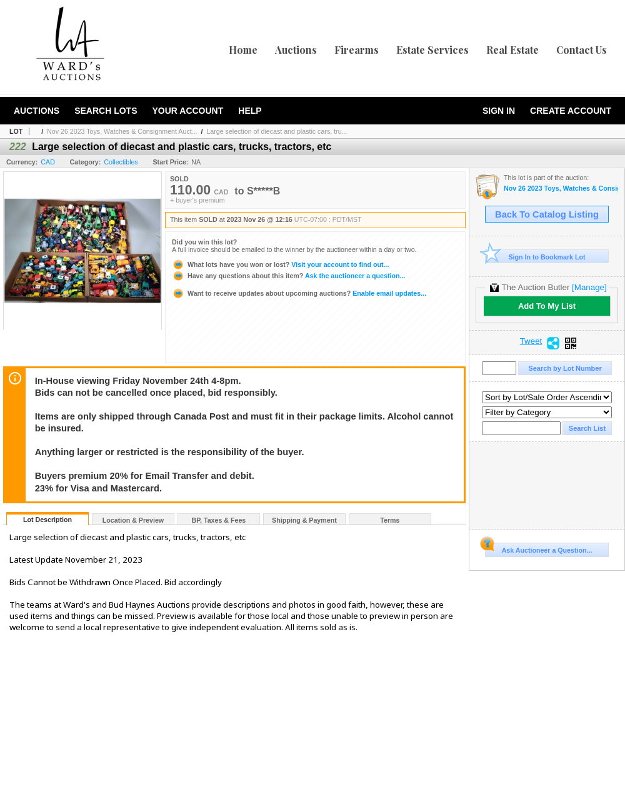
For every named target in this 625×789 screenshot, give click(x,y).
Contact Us (581, 49)
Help (249, 111)
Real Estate (512, 49)
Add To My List (547, 306)
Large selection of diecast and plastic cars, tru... (276, 131)
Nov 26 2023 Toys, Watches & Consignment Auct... (122, 131)
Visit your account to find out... (280, 264)
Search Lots (105, 111)
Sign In (498, 111)
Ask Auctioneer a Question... (538, 548)
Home (243, 49)
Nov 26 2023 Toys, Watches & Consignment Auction (561, 188)
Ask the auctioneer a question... (288, 275)
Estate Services (432, 49)
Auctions (296, 49)
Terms (389, 520)
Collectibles (121, 162)
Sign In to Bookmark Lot (535, 256)
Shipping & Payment (304, 520)
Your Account (187, 111)
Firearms (356, 49)
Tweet (531, 341)
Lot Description (47, 519)
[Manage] (589, 287)
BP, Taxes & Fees (219, 520)
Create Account (570, 111)
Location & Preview (133, 520)
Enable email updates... (299, 293)
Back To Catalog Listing (547, 214)
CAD (48, 162)
